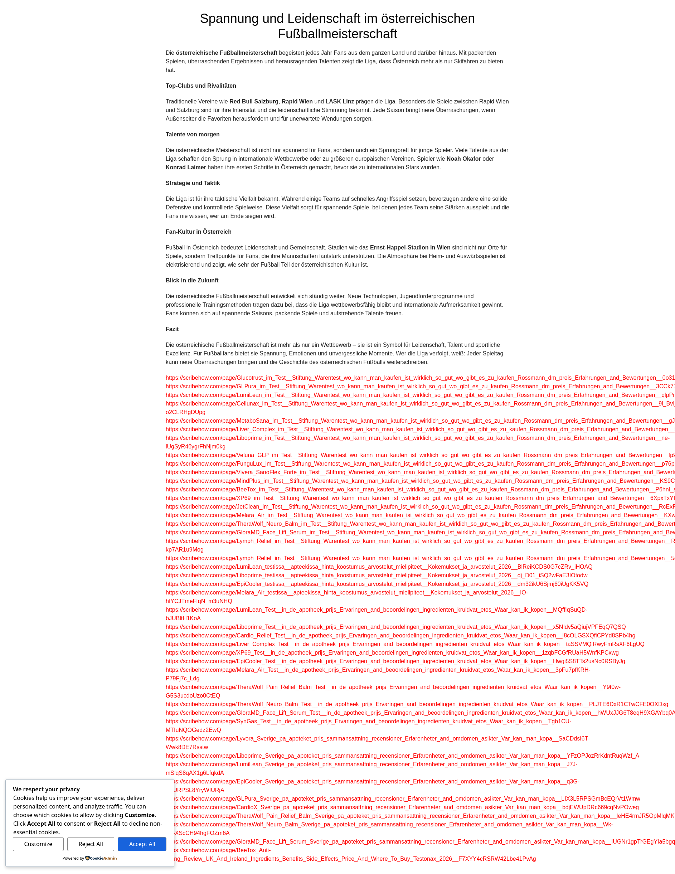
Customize (38, 844)
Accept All (142, 844)
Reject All (91, 844)
